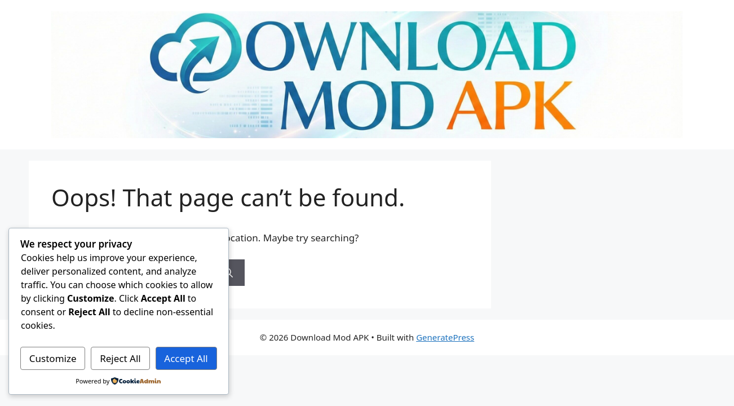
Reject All (120, 358)
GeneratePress (445, 337)
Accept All (185, 358)
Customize (53, 358)
